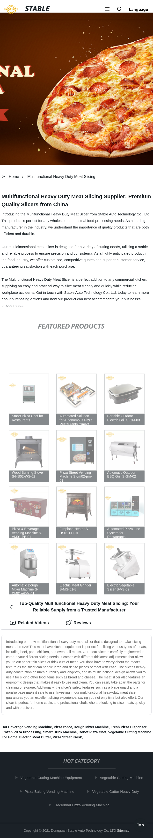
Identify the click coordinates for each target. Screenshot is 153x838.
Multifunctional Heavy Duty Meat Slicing (61, 177)
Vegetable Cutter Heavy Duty (117, 791)
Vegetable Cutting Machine (123, 778)
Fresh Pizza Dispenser (128, 727)
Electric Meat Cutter (35, 737)
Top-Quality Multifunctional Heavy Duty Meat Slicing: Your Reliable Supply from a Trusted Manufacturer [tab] (74, 606)
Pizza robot (63, 727)
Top (140, 825)
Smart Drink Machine (60, 732)
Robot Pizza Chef (92, 732)
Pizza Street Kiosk (67, 737)
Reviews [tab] (78, 623)
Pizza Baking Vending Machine (51, 791)
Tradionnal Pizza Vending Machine (83, 805)
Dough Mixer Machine (91, 727)
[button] (107, 9)
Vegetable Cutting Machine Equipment (52, 778)
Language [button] (138, 9)
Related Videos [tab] (29, 623)
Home (14, 177)
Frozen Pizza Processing (21, 732)
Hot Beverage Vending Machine (26, 727)
